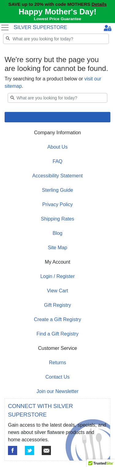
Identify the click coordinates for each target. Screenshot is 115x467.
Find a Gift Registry (57, 333)
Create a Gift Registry (57, 319)
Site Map (57, 247)
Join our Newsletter (57, 391)
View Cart (57, 290)
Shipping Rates (57, 218)
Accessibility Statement (57, 175)
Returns (57, 362)
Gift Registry (57, 305)
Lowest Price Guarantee (57, 19)
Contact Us (57, 377)
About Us (58, 147)
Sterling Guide (57, 190)
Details (99, 4)
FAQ (57, 161)
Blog (57, 233)
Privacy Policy (57, 204)
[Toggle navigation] (5, 27)
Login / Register (57, 276)
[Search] (56, 39)
